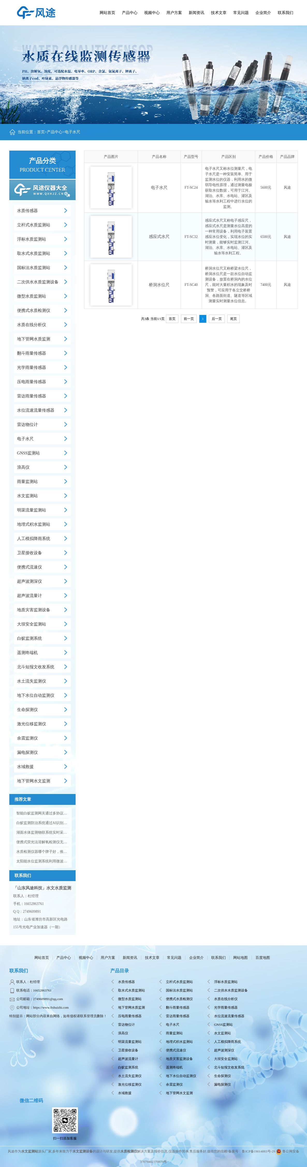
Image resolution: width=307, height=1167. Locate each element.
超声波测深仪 (29, 581)
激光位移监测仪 (31, 724)
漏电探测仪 (27, 752)
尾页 (233, 319)
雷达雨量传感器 (31, 396)
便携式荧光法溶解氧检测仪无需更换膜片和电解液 (42, 842)
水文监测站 (27, 496)
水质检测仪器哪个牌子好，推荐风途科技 (42, 852)
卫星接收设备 (29, 553)
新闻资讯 (130, 958)
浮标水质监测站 (31, 239)
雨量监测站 (27, 481)
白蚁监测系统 (29, 638)
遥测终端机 (27, 652)
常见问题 (174, 958)
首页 (41, 132)
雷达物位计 (27, 424)
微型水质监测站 (31, 296)
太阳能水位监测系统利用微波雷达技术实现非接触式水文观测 (42, 861)
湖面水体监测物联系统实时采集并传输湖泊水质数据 (42, 832)
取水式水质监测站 (33, 253)
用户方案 (108, 958)
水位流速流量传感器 (35, 410)
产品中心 (129, 13)
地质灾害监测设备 (33, 610)
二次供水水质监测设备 (38, 282)
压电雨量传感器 (31, 381)
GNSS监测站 (28, 453)
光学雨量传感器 (31, 367)
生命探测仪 (27, 709)
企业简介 (196, 958)
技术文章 (152, 958)
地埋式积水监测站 (33, 524)
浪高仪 (23, 467)
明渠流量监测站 (31, 510)
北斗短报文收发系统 (35, 667)
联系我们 (218, 958)
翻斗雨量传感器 (31, 353)
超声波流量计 (29, 595)
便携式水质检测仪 (33, 310)
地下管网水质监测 (33, 339)
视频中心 (86, 958)
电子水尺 (72, 132)
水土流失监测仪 (31, 681)
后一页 (217, 319)
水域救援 (25, 766)
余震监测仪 (27, 738)
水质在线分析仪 (31, 324)
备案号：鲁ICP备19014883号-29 (251, 1151)
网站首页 (107, 13)
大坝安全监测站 (31, 624)
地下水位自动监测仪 (35, 695)
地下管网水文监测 (33, 781)
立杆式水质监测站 (33, 225)
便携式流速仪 (29, 567)
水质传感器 (27, 210)
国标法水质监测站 (33, 267)
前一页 (189, 319)
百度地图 (262, 958)
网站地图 (240, 958)
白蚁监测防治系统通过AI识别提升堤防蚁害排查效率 (42, 823)
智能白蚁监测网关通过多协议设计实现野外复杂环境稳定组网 (42, 813)
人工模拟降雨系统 (33, 538)
